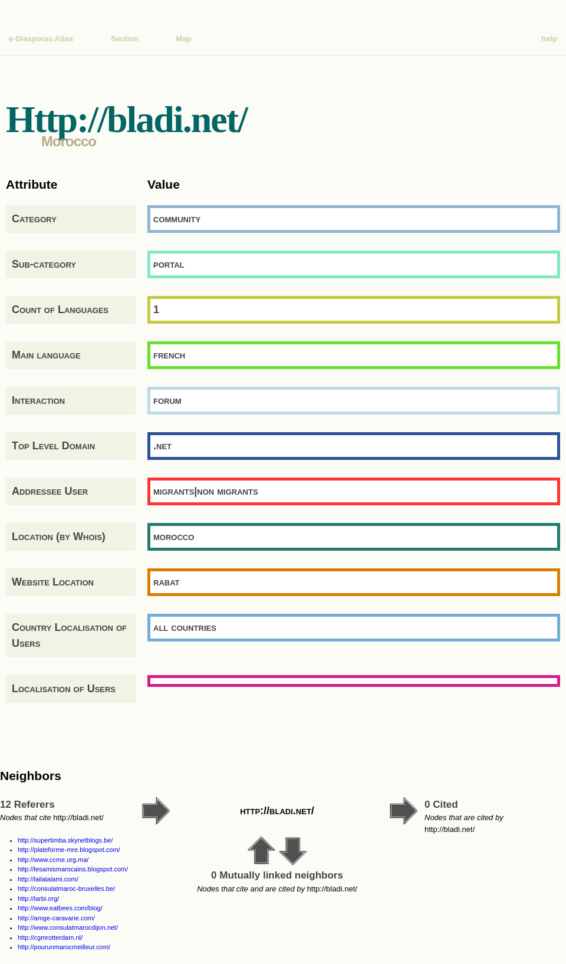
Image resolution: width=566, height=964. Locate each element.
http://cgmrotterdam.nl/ (50, 937)
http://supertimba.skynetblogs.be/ (65, 840)
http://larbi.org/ (38, 898)
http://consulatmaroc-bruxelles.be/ (66, 888)
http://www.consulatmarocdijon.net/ (68, 927)
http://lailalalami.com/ (48, 879)
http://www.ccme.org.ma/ (53, 859)
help (549, 38)
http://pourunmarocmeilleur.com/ (64, 946)
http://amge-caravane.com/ (56, 918)
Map (184, 38)
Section (125, 38)
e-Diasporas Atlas (41, 38)
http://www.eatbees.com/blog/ (60, 908)
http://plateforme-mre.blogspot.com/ (69, 849)
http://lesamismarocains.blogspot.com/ (73, 869)
